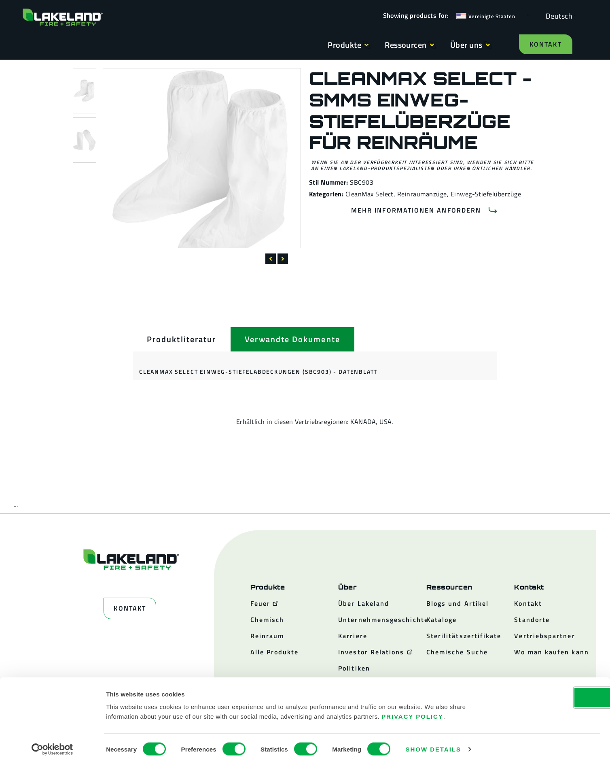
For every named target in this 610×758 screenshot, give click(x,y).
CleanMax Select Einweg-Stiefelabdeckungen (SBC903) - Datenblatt (258, 371)
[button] (270, 258)
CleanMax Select (369, 194)
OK (542, 690)
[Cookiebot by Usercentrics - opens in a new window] (52, 742)
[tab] (181, 339)
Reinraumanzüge (422, 194)
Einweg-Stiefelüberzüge (486, 194)
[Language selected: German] (557, 16)
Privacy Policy (412, 709)
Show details (433, 742)
